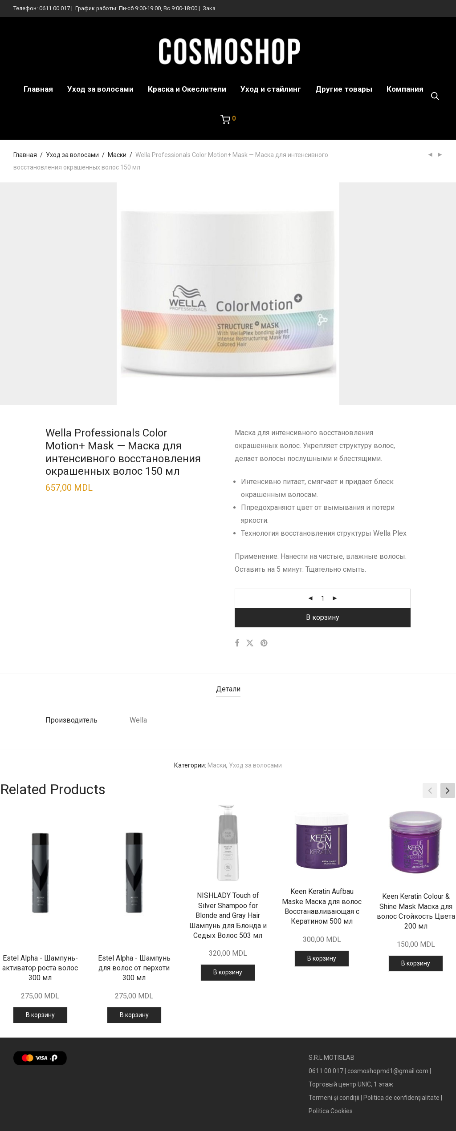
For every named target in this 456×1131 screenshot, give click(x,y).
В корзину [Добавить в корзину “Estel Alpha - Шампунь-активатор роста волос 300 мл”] (40, 1014)
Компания (405, 89)
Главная (38, 89)
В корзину (322, 617)
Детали (228, 689)
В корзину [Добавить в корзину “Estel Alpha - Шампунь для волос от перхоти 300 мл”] (134, 1014)
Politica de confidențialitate (401, 1097)
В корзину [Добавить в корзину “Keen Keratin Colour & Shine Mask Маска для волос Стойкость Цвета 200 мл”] (415, 963)
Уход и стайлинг (270, 89)
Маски (117, 154)
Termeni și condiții (334, 1097)
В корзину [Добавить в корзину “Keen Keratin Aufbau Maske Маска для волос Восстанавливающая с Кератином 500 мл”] (321, 958)
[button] (448, 790)
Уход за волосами (100, 89)
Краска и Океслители (187, 89)
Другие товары (343, 89)
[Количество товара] (323, 598)
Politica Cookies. (331, 1111)
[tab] (228, 689)
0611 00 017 (54, 8)
